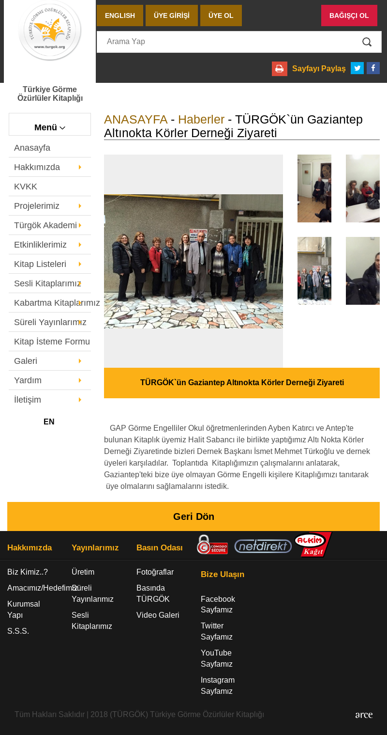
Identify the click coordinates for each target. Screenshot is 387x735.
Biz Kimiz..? (27, 572)
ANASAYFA (135, 119)
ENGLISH (120, 15)
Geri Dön (193, 516)
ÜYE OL (221, 15)
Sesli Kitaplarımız (47, 283)
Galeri (25, 361)
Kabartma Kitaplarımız (52, 303)
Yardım (28, 380)
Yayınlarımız (95, 548)
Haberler (201, 119)
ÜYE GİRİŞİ (172, 15)
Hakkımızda (37, 167)
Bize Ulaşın (222, 574)
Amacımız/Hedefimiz (32, 588)
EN (49, 422)
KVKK (25, 186)
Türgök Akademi (45, 225)
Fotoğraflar (155, 572)
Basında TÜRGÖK (153, 593)
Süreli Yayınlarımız (50, 322)
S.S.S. (18, 631)
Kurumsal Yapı (23, 609)
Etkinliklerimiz (40, 245)
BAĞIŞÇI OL (349, 15)
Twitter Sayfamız (217, 631)
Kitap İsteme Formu (52, 341)
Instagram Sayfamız (218, 685)
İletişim (27, 400)
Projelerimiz (37, 206)
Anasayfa (32, 148)
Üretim (83, 572)
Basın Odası (159, 548)
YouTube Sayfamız (217, 658)
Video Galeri (157, 615)
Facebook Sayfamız (218, 604)
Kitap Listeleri (40, 264)
